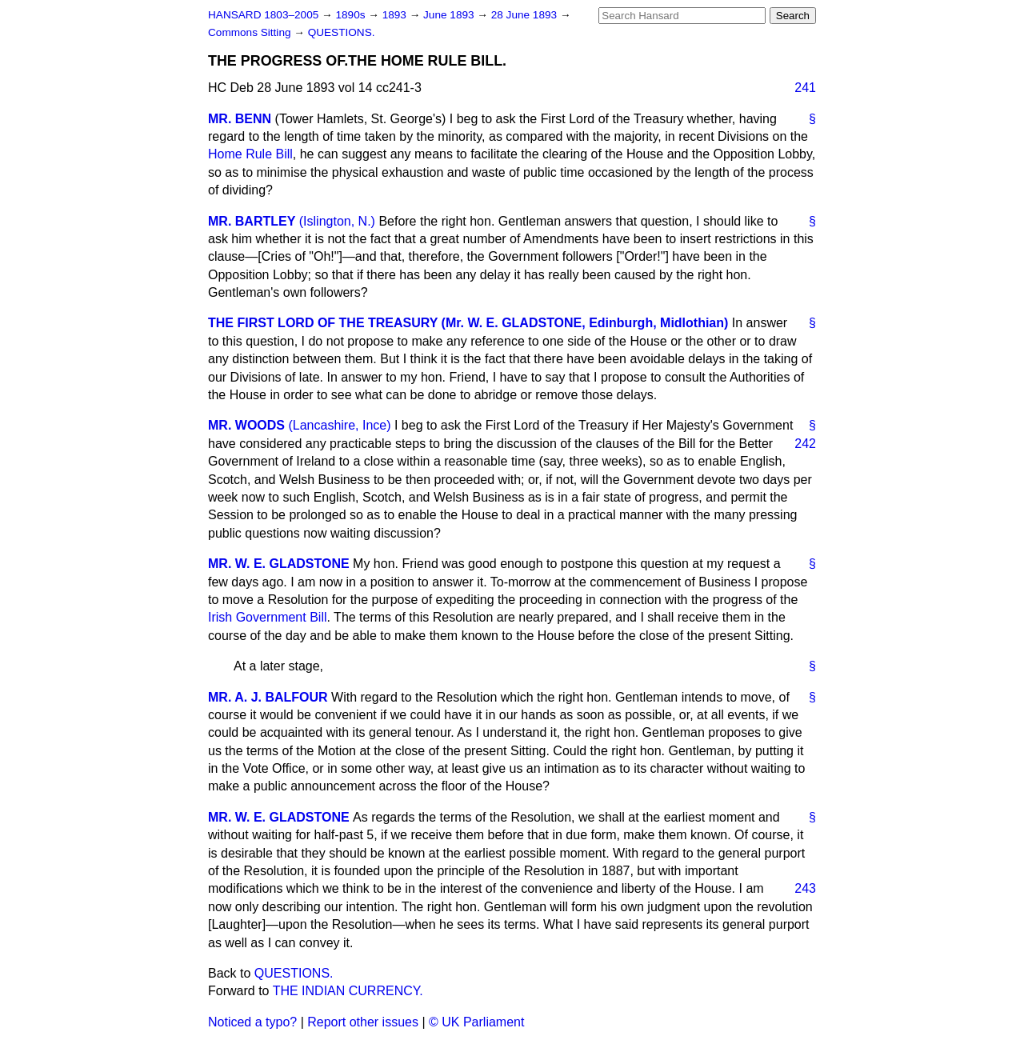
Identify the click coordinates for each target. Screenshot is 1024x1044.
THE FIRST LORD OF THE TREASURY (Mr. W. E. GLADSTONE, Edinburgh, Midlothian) (468, 323)
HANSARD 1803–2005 (263, 15)
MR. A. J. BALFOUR (268, 697)
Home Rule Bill (250, 154)
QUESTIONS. (341, 32)
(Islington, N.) (337, 221)
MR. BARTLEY (251, 221)
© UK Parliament (476, 1022)
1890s (351, 15)
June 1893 (450, 15)
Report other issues (362, 1022)
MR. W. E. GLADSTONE (279, 563)
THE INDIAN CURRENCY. (348, 991)
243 (805, 888)
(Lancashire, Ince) (339, 425)
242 (805, 443)
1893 (396, 15)
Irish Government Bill (267, 617)
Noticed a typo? (252, 1022)
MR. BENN (239, 119)
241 (805, 87)
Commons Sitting (251, 32)
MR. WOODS (246, 425)
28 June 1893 (525, 15)
